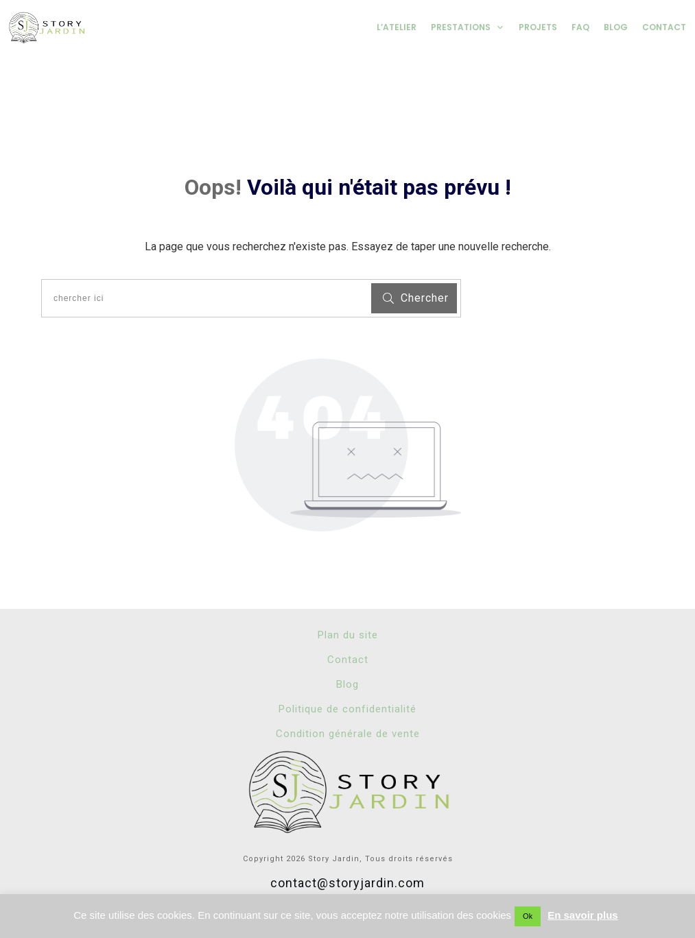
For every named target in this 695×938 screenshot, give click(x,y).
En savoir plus (582, 915)
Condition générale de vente (348, 733)
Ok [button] (527, 916)
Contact (347, 659)
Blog (347, 684)
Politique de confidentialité (347, 709)
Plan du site (348, 635)
